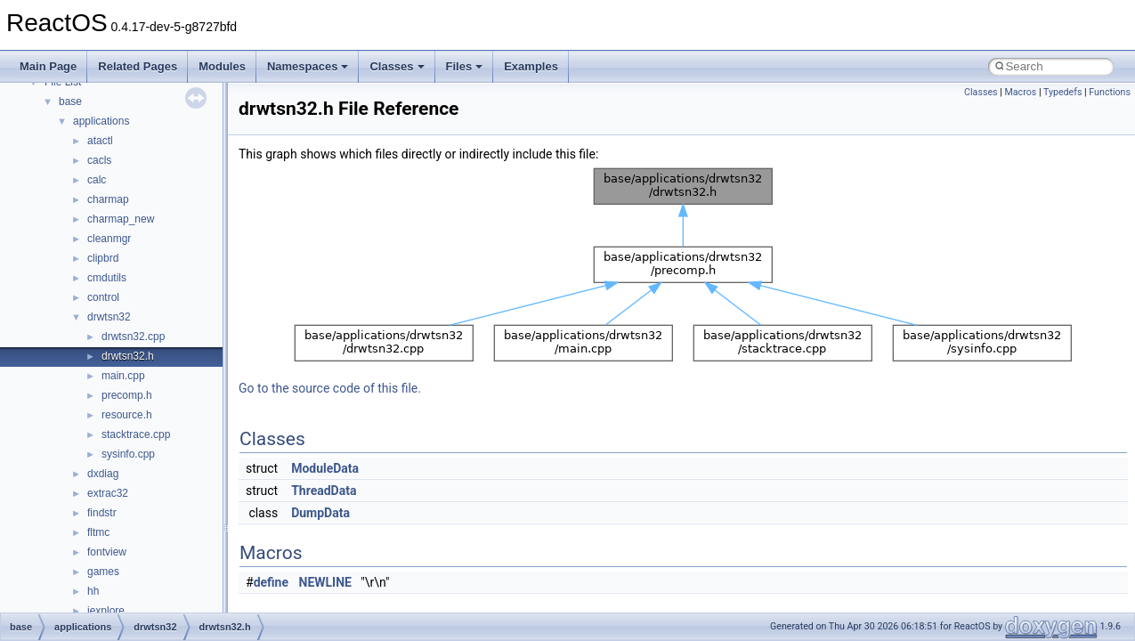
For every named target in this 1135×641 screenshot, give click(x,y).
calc (96, 180)
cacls (99, 160)
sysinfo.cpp (128, 454)
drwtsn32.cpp (133, 336)
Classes (396, 66)
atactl (100, 140)
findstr (102, 513)
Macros (1020, 92)
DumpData (320, 513)
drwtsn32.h (127, 356)
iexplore (106, 610)
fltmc (98, 532)
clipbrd (102, 258)
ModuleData (325, 468)
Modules (222, 66)
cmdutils (106, 278)
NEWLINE (325, 582)
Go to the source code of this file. (330, 388)
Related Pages (137, 66)
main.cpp (123, 375)
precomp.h (126, 395)
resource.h (126, 415)
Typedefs (1062, 92)
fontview (106, 552)
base (70, 101)
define (271, 582)
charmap (108, 199)
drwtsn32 (109, 317)
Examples (531, 66)
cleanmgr (109, 238)
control (103, 297)
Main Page (48, 66)
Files (464, 66)
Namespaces (308, 66)
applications (101, 121)
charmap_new (120, 219)
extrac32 (107, 493)
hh (93, 591)
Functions (1110, 92)
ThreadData (323, 490)
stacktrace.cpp (135, 434)
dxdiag (102, 473)
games (103, 571)
